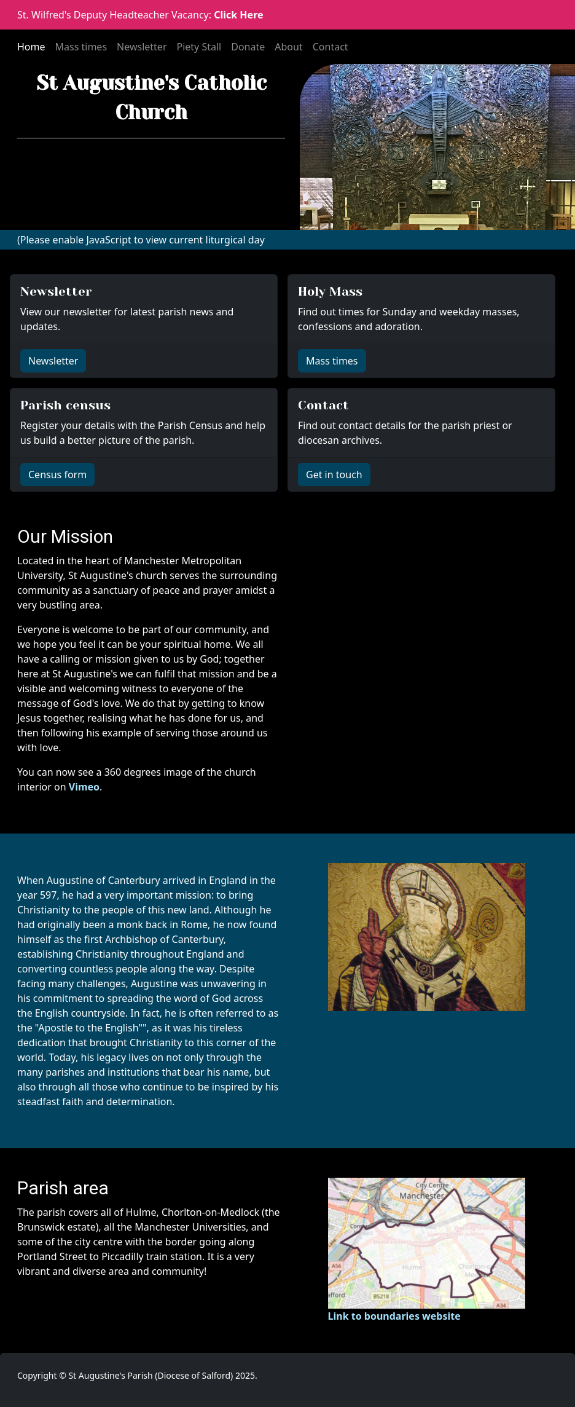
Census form (57, 474)
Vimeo (84, 787)
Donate (248, 46)
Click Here (238, 15)
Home (31, 46)
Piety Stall (199, 46)
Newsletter (141, 46)
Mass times (81, 46)
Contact (330, 46)
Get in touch (334, 474)
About (288, 46)
